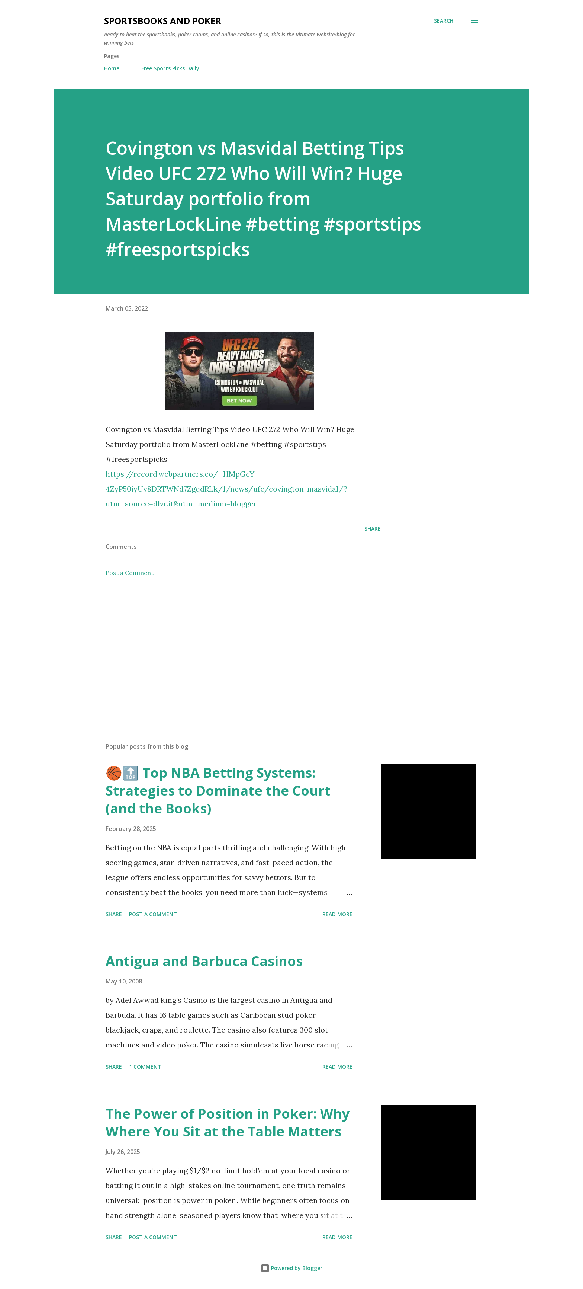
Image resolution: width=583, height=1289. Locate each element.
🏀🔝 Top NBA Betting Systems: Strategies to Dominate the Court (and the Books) (218, 791)
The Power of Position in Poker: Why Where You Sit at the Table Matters (228, 1122)
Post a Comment (130, 572)
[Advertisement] (231, 650)
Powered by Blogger (291, 1268)
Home (111, 68)
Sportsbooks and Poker (162, 21)
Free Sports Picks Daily (170, 68)
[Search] (444, 20)
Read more (337, 914)
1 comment (145, 1066)
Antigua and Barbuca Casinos (204, 961)
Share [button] (372, 528)
